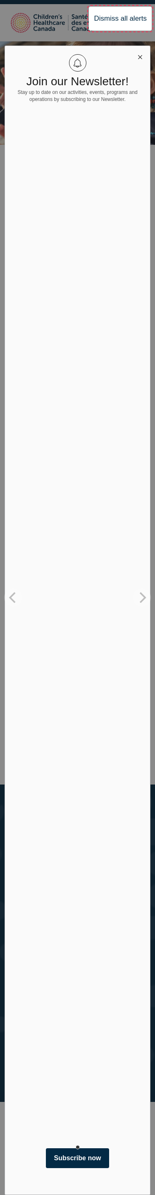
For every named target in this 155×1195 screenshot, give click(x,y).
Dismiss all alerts (120, 18)
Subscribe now (77, 1157)
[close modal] (140, 56)
